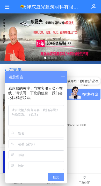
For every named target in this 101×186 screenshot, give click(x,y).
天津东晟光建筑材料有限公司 (52, 7)
